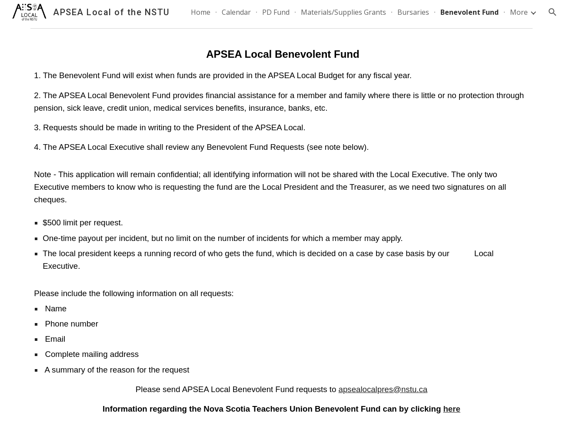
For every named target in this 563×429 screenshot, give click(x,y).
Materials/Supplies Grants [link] (343, 12)
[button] (552, 12)
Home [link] (200, 12)
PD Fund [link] (276, 12)
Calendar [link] (236, 12)
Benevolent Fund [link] (469, 12)
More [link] (519, 12)
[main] (281, 231)
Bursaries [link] (413, 12)
